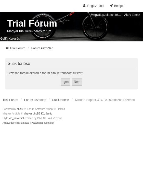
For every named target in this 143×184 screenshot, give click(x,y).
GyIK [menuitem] (3, 38)
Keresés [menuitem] (14, 38)
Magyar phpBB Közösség (37, 113)
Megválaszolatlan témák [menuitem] (107, 15)
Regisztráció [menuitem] (93, 6)
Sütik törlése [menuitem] (60, 100)
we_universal (16, 118)
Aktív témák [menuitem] (132, 15)
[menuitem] (16, 123)
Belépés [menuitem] (117, 6)
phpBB (20, 109)
